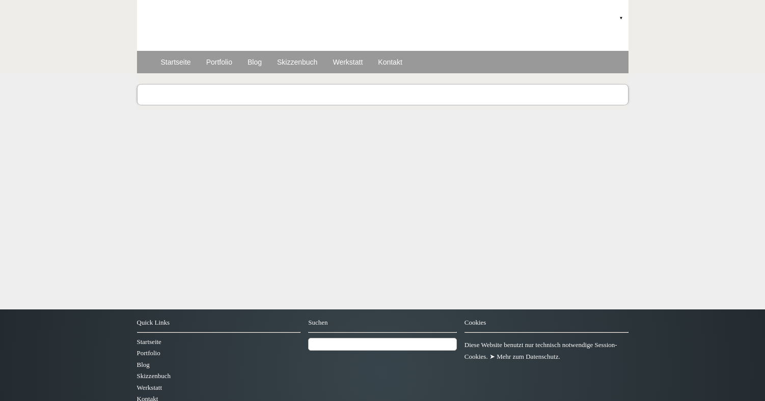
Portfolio (219, 62)
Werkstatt (348, 62)
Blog (255, 62)
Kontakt (390, 62)
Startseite (176, 62)
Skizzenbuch (297, 62)
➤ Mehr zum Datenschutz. (524, 356)
